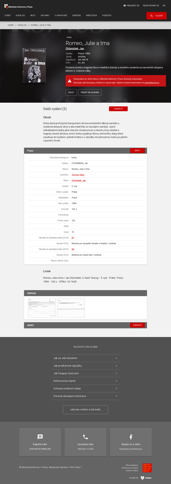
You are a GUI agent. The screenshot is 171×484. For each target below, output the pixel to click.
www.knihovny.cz (152, 82)
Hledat (156, 15)
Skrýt (137, 151)
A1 (73, 237)
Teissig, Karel (78, 174)
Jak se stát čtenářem (65, 358)
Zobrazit (118, 109)
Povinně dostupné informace (70, 396)
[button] (34, 66)
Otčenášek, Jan (75, 48)
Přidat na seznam (90, 92)
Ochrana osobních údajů (67, 388)
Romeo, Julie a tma (41, 25)
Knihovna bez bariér (65, 380)
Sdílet (71, 92)
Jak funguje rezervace (66, 373)
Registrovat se (151, 6)
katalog (22, 25)
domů (11, 25)
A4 (73, 249)
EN (164, 6)
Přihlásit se (131, 5)
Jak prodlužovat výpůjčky (68, 365)
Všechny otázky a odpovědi (85, 410)
